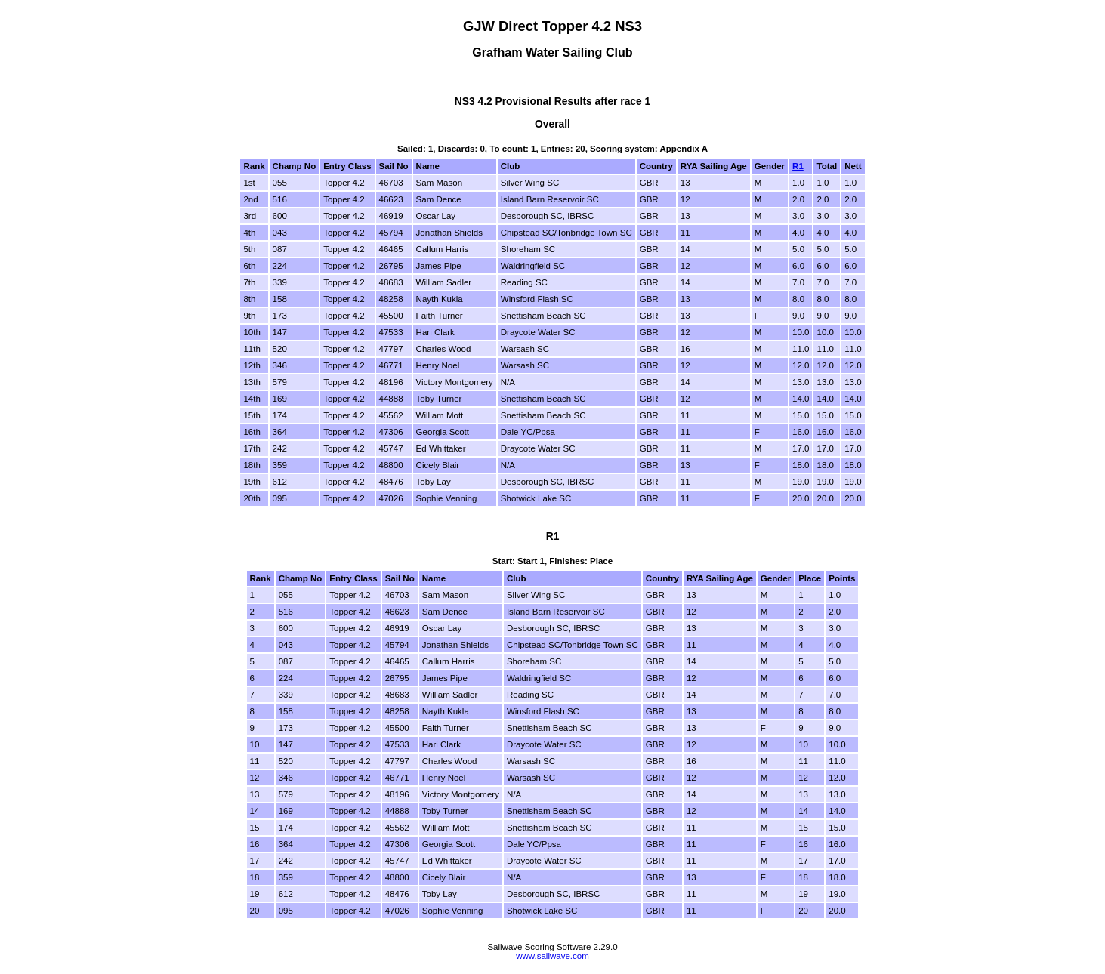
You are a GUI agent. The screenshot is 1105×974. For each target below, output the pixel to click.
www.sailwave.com (552, 955)
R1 (798, 166)
